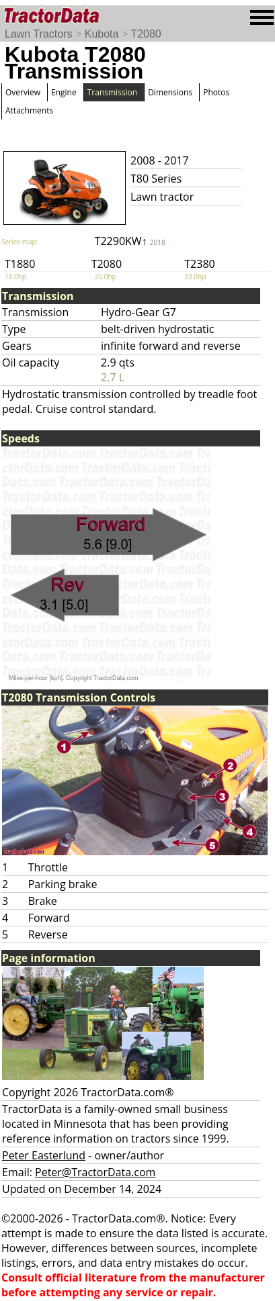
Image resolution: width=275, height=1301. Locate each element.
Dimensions (170, 92)
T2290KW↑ (130, 241)
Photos (216, 92)
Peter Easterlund (43, 1155)
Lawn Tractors (38, 34)
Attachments (29, 110)
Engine (64, 92)
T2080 (145, 34)
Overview (22, 92)
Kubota (102, 34)
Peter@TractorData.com (95, 1172)
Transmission (112, 92)
